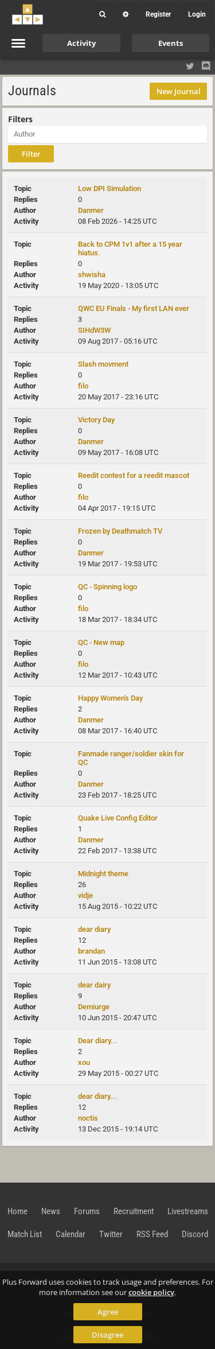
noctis (88, 1118)
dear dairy (94, 985)
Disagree (107, 1334)
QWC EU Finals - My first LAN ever (133, 308)
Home (17, 1211)
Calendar (70, 1234)
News (50, 1211)
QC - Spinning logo (107, 586)
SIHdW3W (94, 330)
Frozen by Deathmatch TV (120, 531)
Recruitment (134, 1211)
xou (84, 1062)
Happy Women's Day (110, 698)
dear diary (94, 929)
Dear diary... (98, 1040)
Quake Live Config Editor (118, 818)
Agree (107, 1312)
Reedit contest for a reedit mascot (133, 475)
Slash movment (103, 364)
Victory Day (96, 419)
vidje (85, 895)
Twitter (111, 1234)
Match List (24, 1234)
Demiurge (94, 1006)
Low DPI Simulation (109, 188)
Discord (195, 1234)
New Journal (179, 91)
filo (83, 386)
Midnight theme (103, 873)
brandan (91, 951)
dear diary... (97, 1096)
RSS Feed (152, 1234)
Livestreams (187, 1211)
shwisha (91, 274)
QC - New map (101, 642)
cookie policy (151, 1292)
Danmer (91, 210)
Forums (87, 1211)
